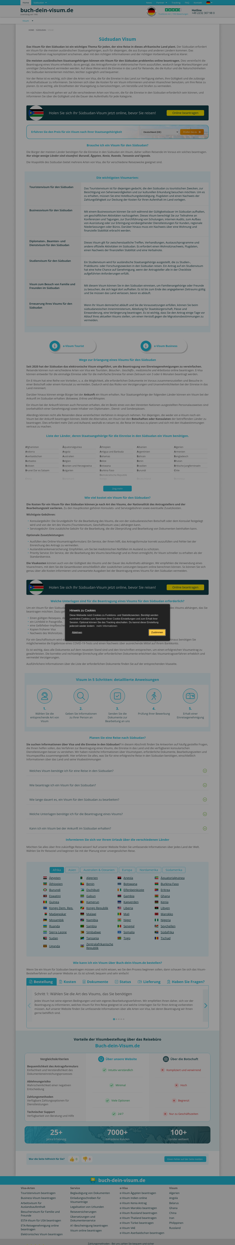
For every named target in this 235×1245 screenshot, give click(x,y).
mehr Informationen (106, 626)
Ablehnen (77, 632)
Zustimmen (157, 632)
